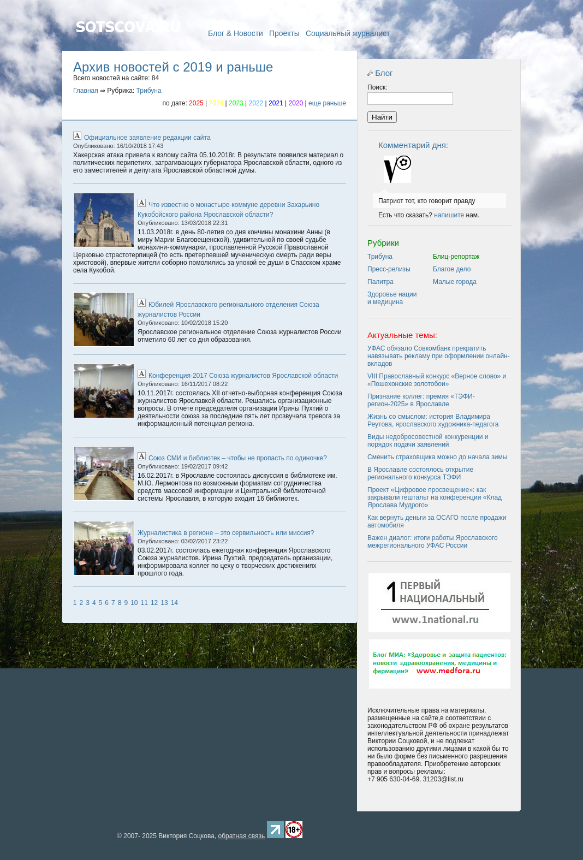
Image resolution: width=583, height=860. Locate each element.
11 (144, 603)
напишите (449, 215)
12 (154, 603)
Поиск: (377, 87)
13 (164, 603)
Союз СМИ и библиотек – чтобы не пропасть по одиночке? (237, 458)
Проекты (284, 33)
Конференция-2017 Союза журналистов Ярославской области (243, 375)
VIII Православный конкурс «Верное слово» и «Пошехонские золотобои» (436, 380)
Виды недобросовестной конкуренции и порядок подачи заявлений (427, 440)
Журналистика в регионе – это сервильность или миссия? (226, 533)
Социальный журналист (348, 33)
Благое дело (452, 269)
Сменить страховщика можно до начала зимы (437, 457)
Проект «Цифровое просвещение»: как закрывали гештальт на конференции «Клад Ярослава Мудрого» (434, 497)
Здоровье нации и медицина (392, 298)
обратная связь (241, 836)
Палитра (380, 282)
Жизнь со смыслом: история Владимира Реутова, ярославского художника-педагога (432, 420)
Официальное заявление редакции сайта (147, 137)
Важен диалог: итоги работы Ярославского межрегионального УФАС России (432, 541)
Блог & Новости (235, 33)
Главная (127, 42)
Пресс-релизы (389, 269)
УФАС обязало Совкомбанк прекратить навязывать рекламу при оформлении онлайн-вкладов (438, 356)
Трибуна (149, 90)
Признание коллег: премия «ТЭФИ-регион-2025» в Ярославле (421, 400)
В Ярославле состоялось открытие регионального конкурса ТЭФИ (420, 473)
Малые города (455, 282)
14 (174, 603)
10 (134, 603)
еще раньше (327, 103)
